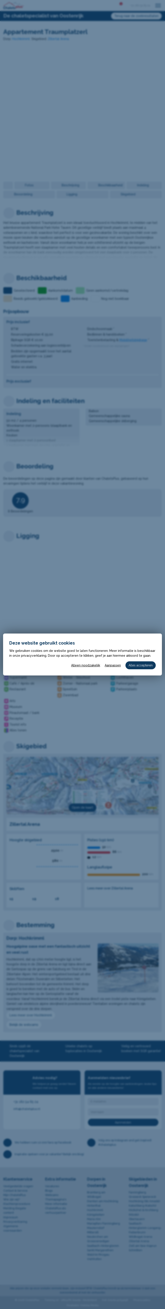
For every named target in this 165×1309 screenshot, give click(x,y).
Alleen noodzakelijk (85, 665)
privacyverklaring (33, 655)
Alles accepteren (141, 665)
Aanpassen (113, 665)
